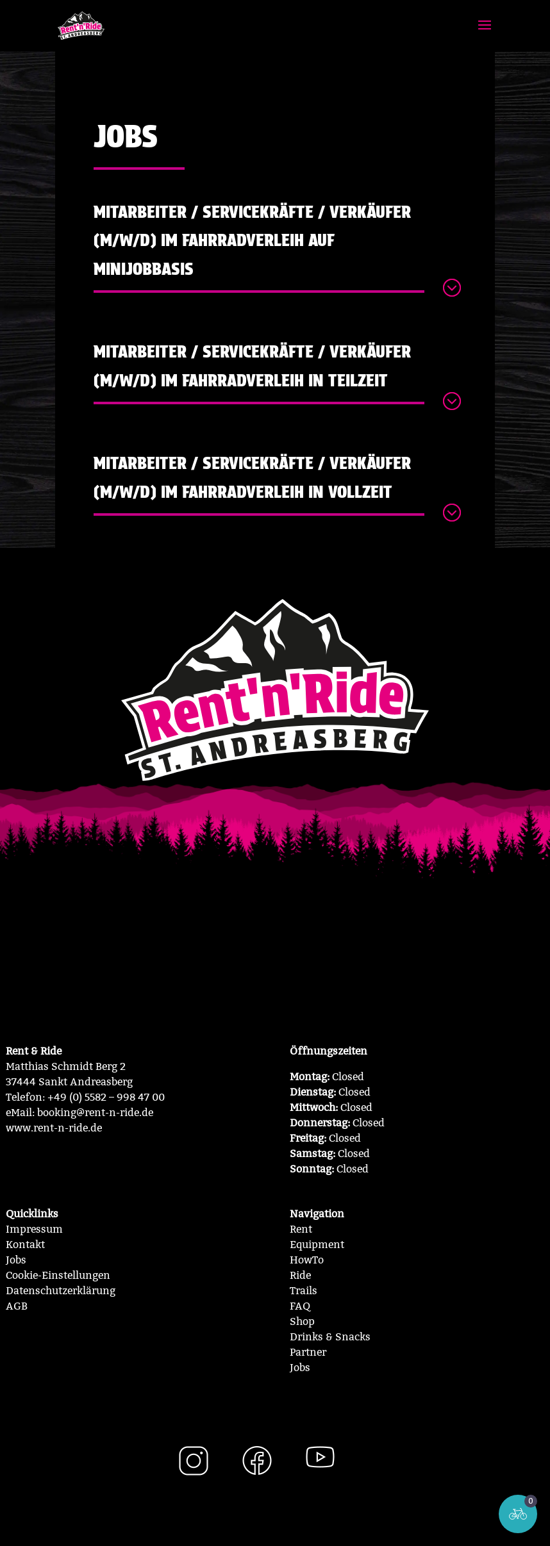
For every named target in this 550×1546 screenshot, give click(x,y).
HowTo (307, 1260)
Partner (308, 1352)
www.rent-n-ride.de (54, 1128)
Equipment (317, 1244)
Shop (302, 1321)
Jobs (16, 1260)
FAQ (300, 1306)
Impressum (34, 1229)
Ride (300, 1275)
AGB (17, 1306)
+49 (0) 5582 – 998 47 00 (106, 1097)
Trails (303, 1291)
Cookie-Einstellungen (58, 1275)
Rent (301, 1229)
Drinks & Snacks (330, 1337)
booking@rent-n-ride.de (95, 1112)
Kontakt (25, 1244)
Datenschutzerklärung (60, 1291)
